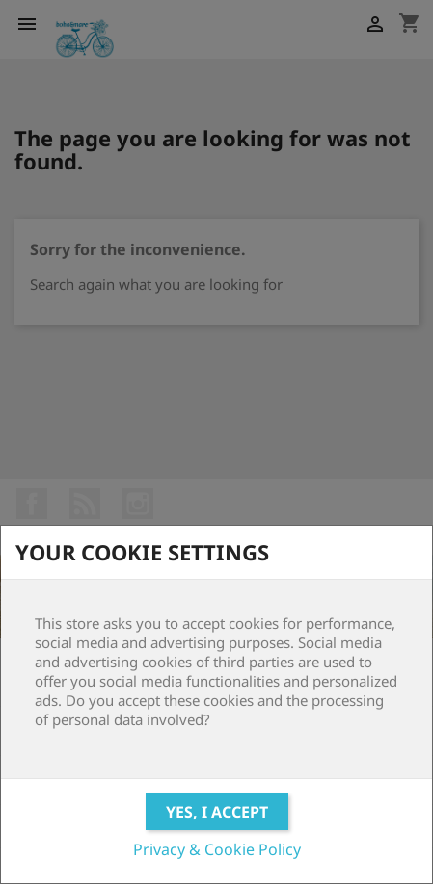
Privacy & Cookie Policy (217, 849)
